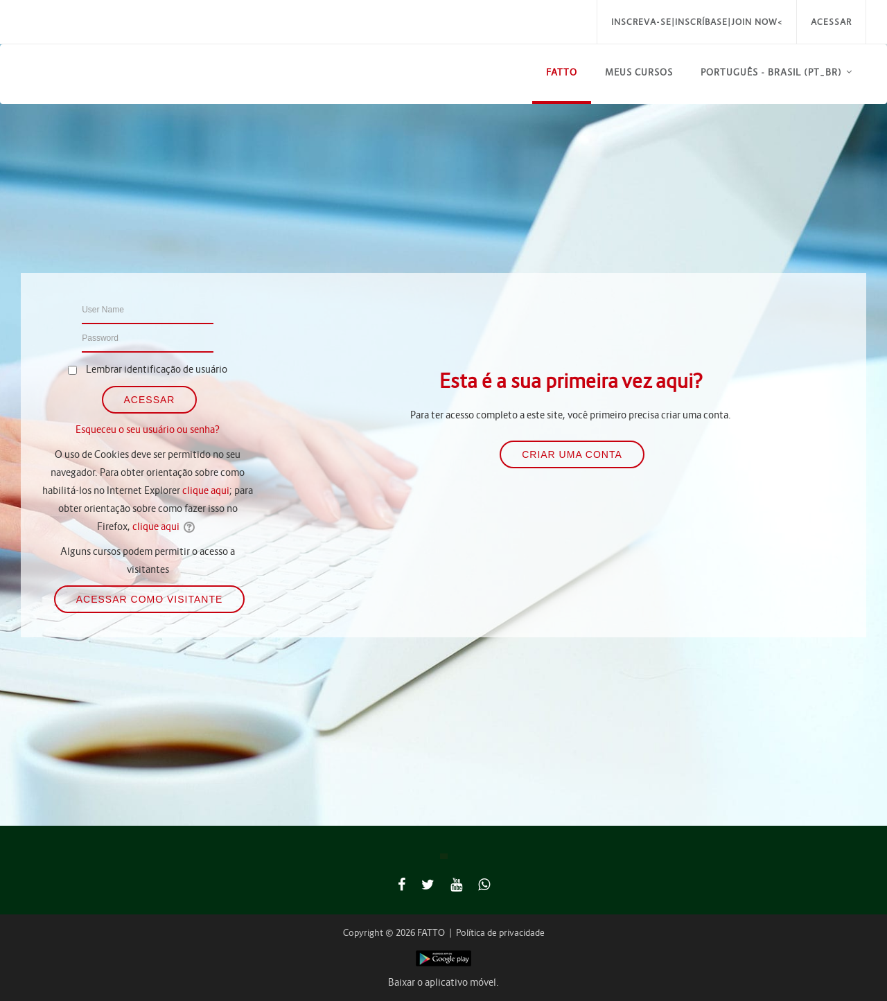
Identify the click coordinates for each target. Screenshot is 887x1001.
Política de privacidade (500, 933)
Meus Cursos (639, 72)
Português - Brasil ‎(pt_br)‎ (771, 72)
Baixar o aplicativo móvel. (443, 982)
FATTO (561, 72)
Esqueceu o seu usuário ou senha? (148, 429)
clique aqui (205, 490)
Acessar (831, 22)
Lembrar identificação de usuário (156, 369)
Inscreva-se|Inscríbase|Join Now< (696, 22)
